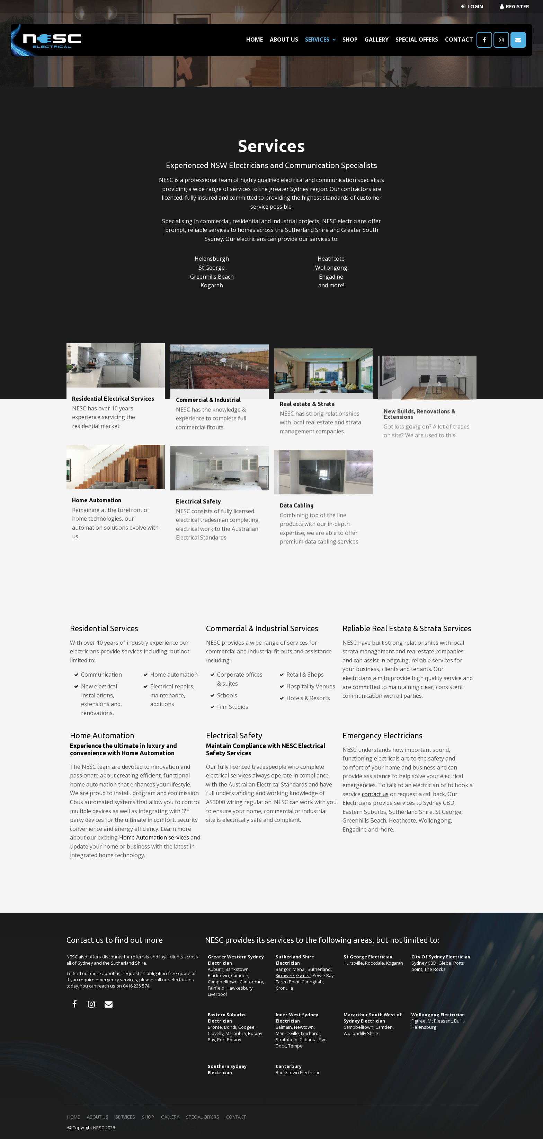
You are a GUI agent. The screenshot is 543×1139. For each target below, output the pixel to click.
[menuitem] (73, 1117)
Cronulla (284, 988)
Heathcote (331, 258)
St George (212, 267)
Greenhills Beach (212, 276)
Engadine (331, 276)
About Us (284, 39)
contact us (375, 794)
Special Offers (416, 39)
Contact (459, 39)
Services (317, 39)
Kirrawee (285, 975)
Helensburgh (212, 258)
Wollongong (331, 267)
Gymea (303, 975)
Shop (350, 39)
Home (254, 39)
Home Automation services (154, 837)
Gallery (377, 39)
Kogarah (212, 285)
